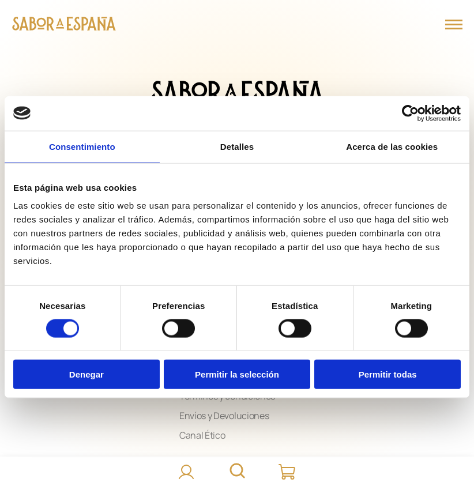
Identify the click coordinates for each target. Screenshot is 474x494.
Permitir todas (388, 374)
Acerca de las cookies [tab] (392, 146)
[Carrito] (288, 472)
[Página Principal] (64, 25)
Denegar (86, 374)
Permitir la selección (237, 374)
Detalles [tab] (237, 146)
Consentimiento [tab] (82, 146)
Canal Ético (202, 435)
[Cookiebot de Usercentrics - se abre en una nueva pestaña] (410, 113)
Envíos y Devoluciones (224, 415)
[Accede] (186, 472)
